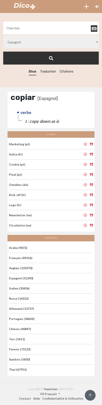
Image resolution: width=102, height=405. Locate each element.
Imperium (50, 389)
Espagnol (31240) (21, 278)
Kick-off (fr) (17, 195)
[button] (86, 6)
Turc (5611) (17, 339)
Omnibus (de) (18, 185)
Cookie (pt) (17, 164)
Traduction (48, 71)
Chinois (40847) (20, 329)
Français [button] (49, 394)
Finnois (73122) (20, 349)
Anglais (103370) (21, 268)
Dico (32, 71)
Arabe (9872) (18, 248)
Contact (25, 398)
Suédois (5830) (19, 359)
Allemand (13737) (21, 308)
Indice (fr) (16, 154)
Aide (36, 398)
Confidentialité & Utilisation (62, 398)
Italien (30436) (19, 288)
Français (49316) (20, 258)
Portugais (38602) (22, 319)
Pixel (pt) (15, 174)
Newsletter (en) (20, 215)
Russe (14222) (19, 298)
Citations (66, 71)
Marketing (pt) (19, 144)
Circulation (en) (20, 225)
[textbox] (51, 28)
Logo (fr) (15, 205)
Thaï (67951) (18, 369)
